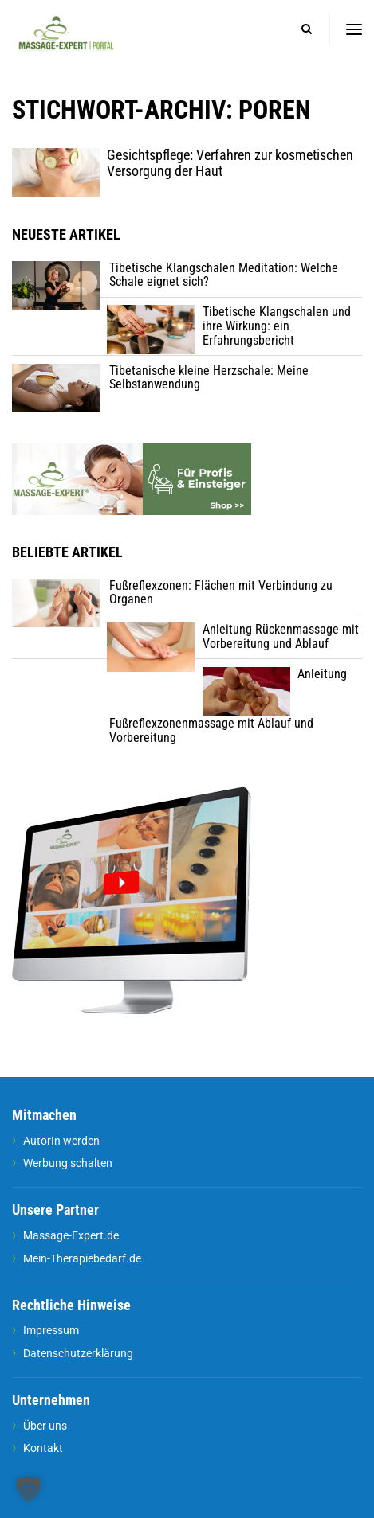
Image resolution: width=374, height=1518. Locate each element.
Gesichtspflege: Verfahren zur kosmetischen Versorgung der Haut (230, 163)
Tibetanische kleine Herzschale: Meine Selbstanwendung (209, 377)
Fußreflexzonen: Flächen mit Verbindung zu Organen (221, 592)
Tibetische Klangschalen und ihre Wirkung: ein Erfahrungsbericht (277, 325)
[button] (28, 1489)
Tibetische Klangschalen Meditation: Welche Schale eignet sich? (223, 275)
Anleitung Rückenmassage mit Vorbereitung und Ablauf (281, 636)
